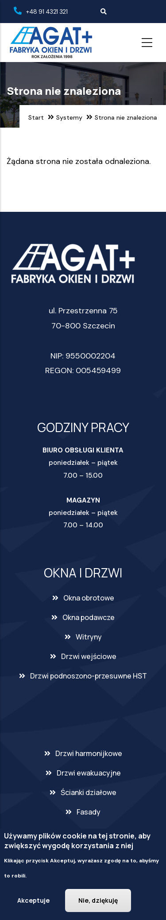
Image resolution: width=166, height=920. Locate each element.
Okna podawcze (88, 617)
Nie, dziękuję (98, 902)
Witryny (89, 637)
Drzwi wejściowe (88, 656)
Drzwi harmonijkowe (88, 753)
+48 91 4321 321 (46, 12)
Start (36, 117)
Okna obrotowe (88, 598)
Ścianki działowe (88, 792)
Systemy (69, 117)
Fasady (88, 812)
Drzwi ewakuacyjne (89, 773)
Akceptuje (33, 902)
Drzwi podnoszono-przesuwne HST (88, 676)
